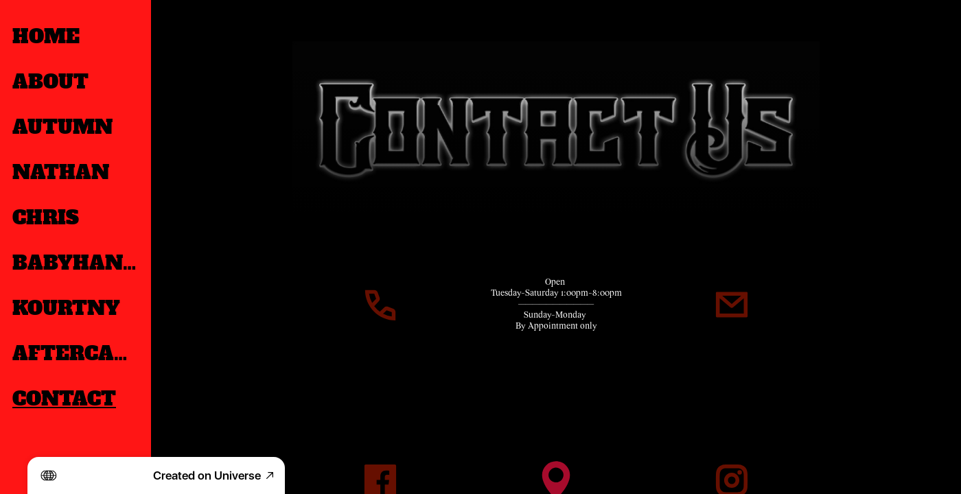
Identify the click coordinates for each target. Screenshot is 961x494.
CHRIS (45, 217)
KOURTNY (66, 308)
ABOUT (50, 82)
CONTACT (64, 399)
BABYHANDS (76, 263)
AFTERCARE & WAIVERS (76, 353)
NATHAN (60, 172)
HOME (46, 36)
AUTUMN (62, 127)
